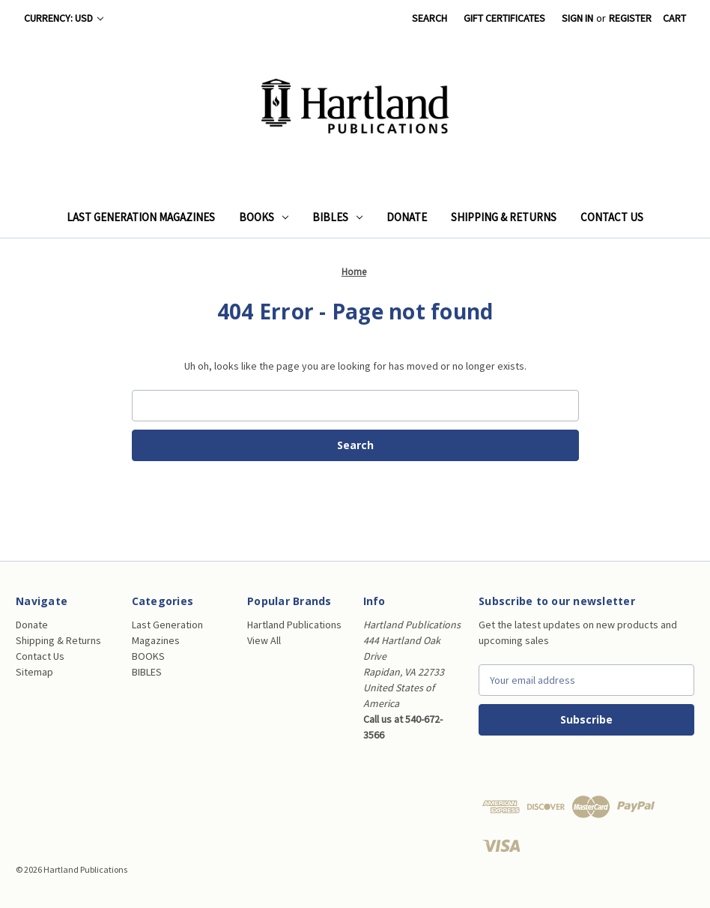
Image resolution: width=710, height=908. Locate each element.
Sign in (577, 18)
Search (429, 18)
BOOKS (263, 217)
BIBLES (337, 217)
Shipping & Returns (503, 217)
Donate (406, 217)
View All (264, 640)
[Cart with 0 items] (674, 18)
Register (630, 18)
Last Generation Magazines (141, 217)
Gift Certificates (504, 18)
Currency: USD (63, 18)
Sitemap (34, 672)
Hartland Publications (294, 624)
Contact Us (611, 217)
